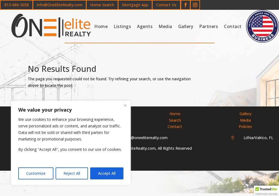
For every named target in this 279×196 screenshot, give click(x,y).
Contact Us (166, 4)
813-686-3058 (16, 4)
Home (101, 26)
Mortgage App (135, 4)
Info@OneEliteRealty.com (59, 4)
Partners (208, 26)
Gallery (185, 26)
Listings (122, 26)
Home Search (102, 4)
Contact (233, 26)
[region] (71, 143)
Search (175, 120)
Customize (36, 173)
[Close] (125, 105)
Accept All (107, 173)
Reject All (71, 173)
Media (165, 26)
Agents (145, 26)
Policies (245, 126)
